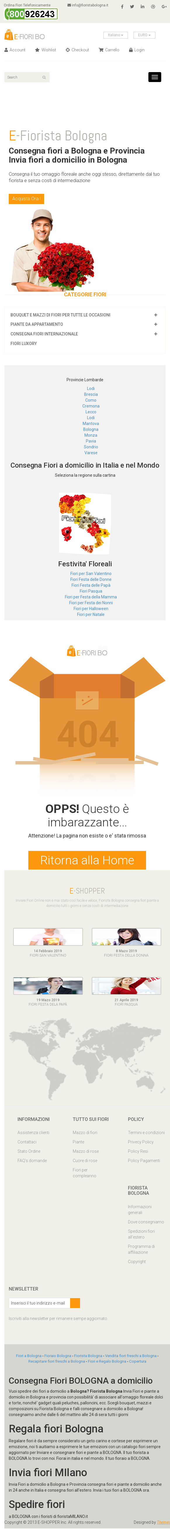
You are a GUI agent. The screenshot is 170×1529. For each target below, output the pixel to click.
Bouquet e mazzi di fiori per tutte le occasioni (60, 315)
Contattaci (27, 1142)
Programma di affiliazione (141, 1250)
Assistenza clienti (33, 1133)
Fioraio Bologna (57, 1356)
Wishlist (45, 50)
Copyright (137, 1262)
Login (137, 50)
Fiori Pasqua (91, 591)
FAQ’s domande (32, 1161)
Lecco (91, 412)
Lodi (91, 388)
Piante (78, 1142)
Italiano (115, 35)
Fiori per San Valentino (91, 573)
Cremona (91, 406)
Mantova (91, 423)
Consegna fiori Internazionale (44, 334)
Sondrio (91, 447)
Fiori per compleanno (84, 1173)
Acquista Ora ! (26, 198)
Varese (91, 452)
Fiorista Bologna (88, 1356)
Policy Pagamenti (144, 1161)
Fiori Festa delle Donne (91, 579)
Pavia (91, 441)
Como (90, 400)
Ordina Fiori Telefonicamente (31, 11)
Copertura (137, 1362)
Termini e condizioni (146, 1133)
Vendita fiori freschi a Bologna (131, 1356)
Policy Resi (138, 1152)
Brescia (91, 394)
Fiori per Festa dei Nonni (91, 602)
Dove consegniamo (146, 1222)
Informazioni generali (140, 1210)
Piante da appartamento (37, 324)
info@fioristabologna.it (88, 5)
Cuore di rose (85, 1161)
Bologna (90, 429)
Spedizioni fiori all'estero (141, 1235)
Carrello (109, 50)
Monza (90, 435)
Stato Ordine (29, 1152)
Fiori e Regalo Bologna (107, 1362)
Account (14, 50)
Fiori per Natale (91, 614)
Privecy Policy (141, 1142)
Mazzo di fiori (85, 1133)
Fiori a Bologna (28, 1356)
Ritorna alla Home (87, 860)
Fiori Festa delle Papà (91, 585)
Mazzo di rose (86, 1152)
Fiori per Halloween (91, 608)
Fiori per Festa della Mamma (91, 597)
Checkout (77, 50)
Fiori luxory (24, 343)
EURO (144, 35)
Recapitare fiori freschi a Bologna (56, 1362)
